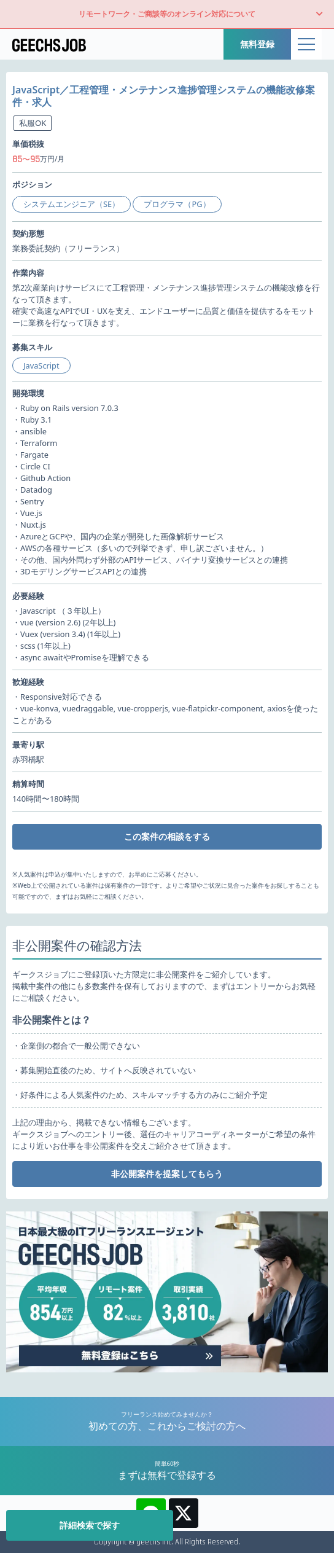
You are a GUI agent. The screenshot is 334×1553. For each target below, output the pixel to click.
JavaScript (41, 365)
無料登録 (257, 44)
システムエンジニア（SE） (71, 203)
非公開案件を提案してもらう (167, 1173)
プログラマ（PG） (177, 203)
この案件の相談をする (167, 836)
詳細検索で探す (90, 1525)
